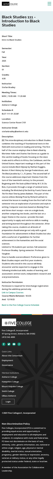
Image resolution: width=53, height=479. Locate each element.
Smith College (8, 391)
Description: (8, 137)
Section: (6, 66)
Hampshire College (10, 381)
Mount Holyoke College (12, 386)
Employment (7, 360)
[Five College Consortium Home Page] (9, 3)
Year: (4, 57)
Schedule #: (7, 110)
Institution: (7, 101)
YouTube (14, 344)
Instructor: (7, 84)
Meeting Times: (9, 92)
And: (4, 299)
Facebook (4, 344)
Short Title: (7, 36)
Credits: (5, 75)
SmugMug (19, 344)
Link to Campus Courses (12, 292)
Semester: (7, 48)
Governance (7, 365)
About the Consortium (12, 355)
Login (8, 401)
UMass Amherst (9, 396)
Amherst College (9, 377)
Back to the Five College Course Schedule (20, 305)
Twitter (9, 344)
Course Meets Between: (13, 296)
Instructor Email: (10, 128)
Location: (6, 119)
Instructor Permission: (12, 282)
